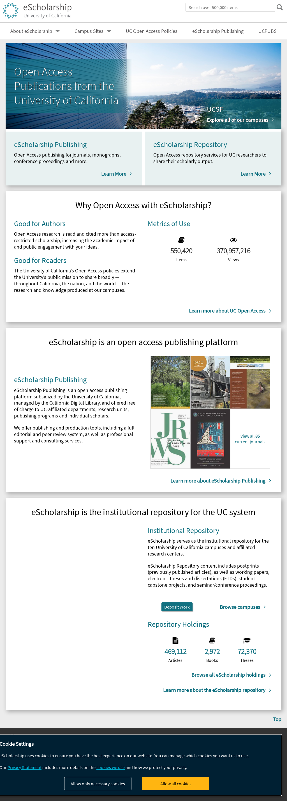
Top (277, 719)
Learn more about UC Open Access (227, 310)
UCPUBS (267, 31)
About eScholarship (31, 31)
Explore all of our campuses (237, 119)
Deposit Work (177, 607)
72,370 (247, 651)
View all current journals (250, 438)
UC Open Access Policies (151, 31)
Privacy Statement (24, 767)
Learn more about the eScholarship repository (214, 690)
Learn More (113, 173)
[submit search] (279, 7)
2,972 (212, 651)
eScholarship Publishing (218, 31)
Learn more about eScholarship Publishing (217, 480)
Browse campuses (240, 606)
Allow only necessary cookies (98, 783)
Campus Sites (89, 31)
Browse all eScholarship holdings (228, 674)
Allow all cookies (175, 783)
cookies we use (110, 767)
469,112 (175, 651)
